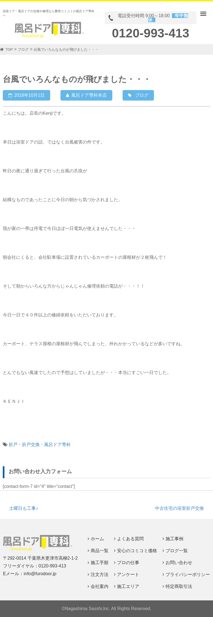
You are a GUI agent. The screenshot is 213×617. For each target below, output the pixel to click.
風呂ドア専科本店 (89, 95)
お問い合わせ (179, 562)
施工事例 (174, 538)
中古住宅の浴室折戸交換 (179, 508)
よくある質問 (130, 538)
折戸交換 (31, 444)
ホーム (97, 538)
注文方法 (99, 574)
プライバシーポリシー (188, 574)
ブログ (141, 95)
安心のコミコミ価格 (137, 550)
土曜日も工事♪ (23, 508)
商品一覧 (99, 550)
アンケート (128, 574)
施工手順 (99, 562)
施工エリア (128, 586)
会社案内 (99, 586)
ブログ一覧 (177, 550)
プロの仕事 (128, 562)
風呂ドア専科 (57, 444)
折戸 (13, 444)
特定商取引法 (179, 586)
